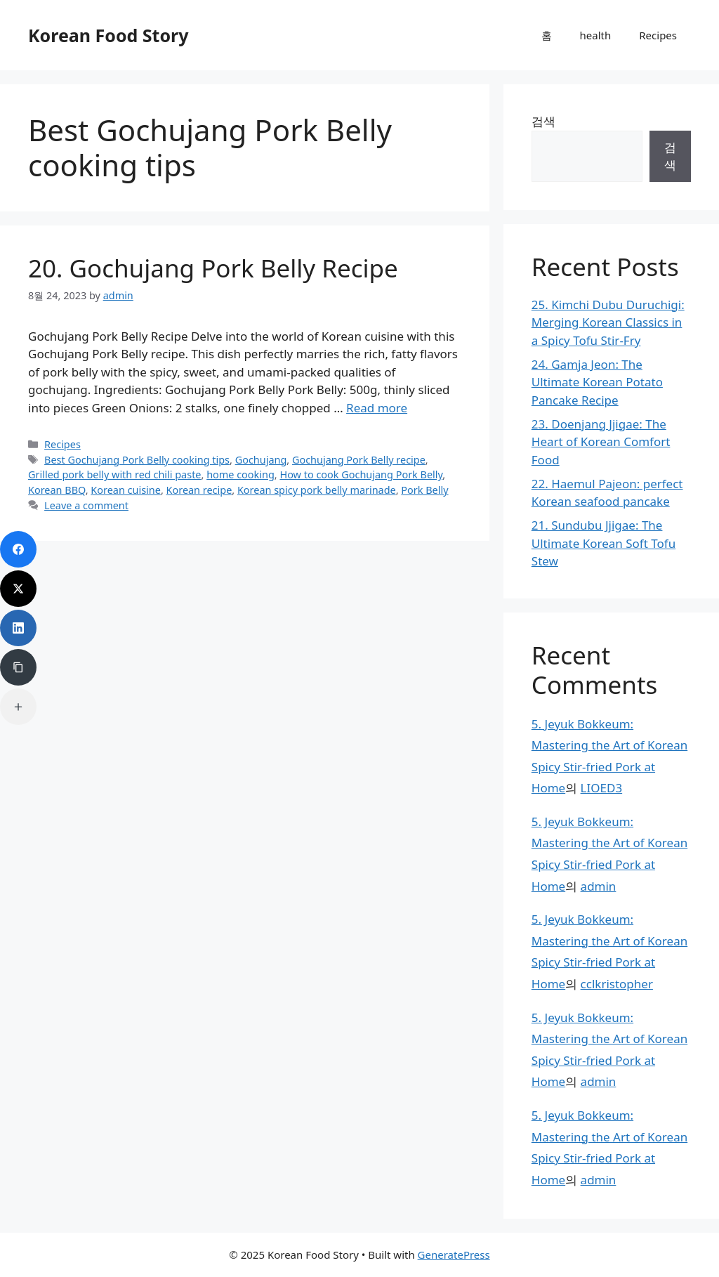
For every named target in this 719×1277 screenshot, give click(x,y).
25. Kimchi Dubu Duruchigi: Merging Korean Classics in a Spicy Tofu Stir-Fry (608, 322)
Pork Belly (424, 490)
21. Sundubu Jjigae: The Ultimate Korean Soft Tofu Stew (603, 543)
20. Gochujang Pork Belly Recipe (213, 267)
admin (598, 886)
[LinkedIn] (18, 628)
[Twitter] (18, 588)
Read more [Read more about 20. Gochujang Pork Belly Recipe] (376, 408)
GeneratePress (454, 1254)
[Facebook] (18, 549)
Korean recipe (199, 490)
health (596, 35)
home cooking (240, 474)
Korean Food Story (108, 35)
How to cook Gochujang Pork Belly (360, 474)
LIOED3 (602, 788)
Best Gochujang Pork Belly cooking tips (137, 459)
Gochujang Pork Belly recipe (359, 459)
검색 (543, 121)
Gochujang (261, 459)
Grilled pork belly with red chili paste (115, 474)
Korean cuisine (126, 490)
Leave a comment (86, 505)
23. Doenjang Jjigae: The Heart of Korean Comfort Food (601, 442)
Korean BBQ (57, 490)
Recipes (658, 35)
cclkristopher (617, 984)
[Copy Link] (18, 667)
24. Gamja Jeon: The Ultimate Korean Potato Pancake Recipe (597, 382)
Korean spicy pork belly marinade (316, 490)
